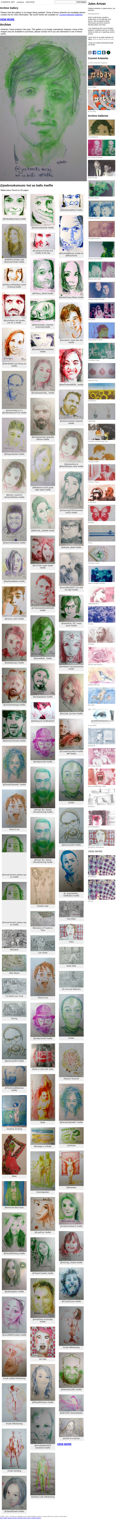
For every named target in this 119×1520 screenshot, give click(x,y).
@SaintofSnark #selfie (14, 1494)
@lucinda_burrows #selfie (71, 694)
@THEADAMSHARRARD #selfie (42, 592)
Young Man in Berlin (101, 339)
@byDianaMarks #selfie (14, 565)
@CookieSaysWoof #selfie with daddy (71, 737)
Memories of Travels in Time (42, 921)
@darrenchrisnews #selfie (14, 726)
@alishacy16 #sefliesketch (42, 712)
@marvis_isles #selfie (14, 603)
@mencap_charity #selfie (71, 1247)
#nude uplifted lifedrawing (14, 1359)
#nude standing (14, 1450)
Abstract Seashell (71, 1061)
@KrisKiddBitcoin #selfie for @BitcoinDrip (71, 236)
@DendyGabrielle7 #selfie (14, 765)
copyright (19, 1518)
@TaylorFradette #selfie (42, 1255)
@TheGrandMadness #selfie (14, 1078)
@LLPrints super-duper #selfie (42, 552)
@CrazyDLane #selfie (71, 1284)
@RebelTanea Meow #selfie (71, 279)
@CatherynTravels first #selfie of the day (42, 243)
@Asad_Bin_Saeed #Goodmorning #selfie (42, 790)
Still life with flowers (101, 663)
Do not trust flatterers (71, 980)
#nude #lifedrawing (14, 1404)
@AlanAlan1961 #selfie (71, 1371)
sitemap (38, 1518)
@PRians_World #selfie (42, 276)
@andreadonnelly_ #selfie (42, 375)
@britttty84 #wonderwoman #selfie (71, 650)
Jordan (71, 781)
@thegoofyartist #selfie (14, 436)
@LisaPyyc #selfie (42, 1215)
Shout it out (14, 810)
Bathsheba (71, 1170)
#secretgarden (42, 1172)
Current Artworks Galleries (71, 15)
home (1, 1518)
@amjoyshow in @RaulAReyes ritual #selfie (71, 447)
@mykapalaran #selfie (42, 680)
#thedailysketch (93, 14)
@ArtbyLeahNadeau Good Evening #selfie (14, 277)
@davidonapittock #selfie (71, 202)
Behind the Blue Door (14, 1195)
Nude (42, 1098)
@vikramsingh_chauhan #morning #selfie (42, 313)
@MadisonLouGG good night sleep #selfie (42, 467)
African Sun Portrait (101, 258)
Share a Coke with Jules (42, 1056)
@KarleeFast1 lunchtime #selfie (42, 342)
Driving (14, 1010)
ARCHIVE (30, 2)
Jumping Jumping (14, 1112)
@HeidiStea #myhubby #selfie (42, 1300)
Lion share (42, 944)
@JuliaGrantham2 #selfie (71, 1209)
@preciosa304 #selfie (14, 1042)
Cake (71, 933)
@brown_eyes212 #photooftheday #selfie (14, 478)
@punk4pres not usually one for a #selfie (14, 308)
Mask (14, 1155)
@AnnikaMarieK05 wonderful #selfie (42, 1428)
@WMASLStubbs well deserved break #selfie (14, 243)
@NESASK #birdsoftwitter (71, 1404)
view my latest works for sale (103, 39)
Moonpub (14, 940)
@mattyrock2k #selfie (42, 744)
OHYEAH (71, 1137)
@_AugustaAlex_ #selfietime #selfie (71, 873)
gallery (6, 1518)
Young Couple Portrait (101, 298)
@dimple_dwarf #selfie (71, 533)
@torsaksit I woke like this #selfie (71, 323)
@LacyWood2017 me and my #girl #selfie (71, 571)
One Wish (71, 910)
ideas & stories (12, 1518)
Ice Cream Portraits (101, 156)
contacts (20, 2)
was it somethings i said (101, 785)
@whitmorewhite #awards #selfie (71, 407)
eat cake (42, 1343)
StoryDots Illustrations (101, 846)
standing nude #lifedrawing (42, 1475)
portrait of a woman (71, 1429)
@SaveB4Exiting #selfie (14, 1233)
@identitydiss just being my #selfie (14, 347)
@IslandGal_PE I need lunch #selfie (71, 611)
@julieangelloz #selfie (14, 1275)
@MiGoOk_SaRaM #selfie (42, 513)
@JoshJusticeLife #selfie (42, 211)
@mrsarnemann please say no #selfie (14, 856)
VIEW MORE (7, 19)
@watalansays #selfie (14, 644)
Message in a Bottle (42, 1137)
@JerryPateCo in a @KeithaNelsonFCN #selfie (14, 392)
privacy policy (27, 1518)
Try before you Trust (14, 987)
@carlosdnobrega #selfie (14, 687)
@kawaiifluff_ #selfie (42, 637)
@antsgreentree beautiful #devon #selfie (42, 419)
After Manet (14, 964)
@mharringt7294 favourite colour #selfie (71, 492)
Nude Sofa (71, 957)
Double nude (42, 887)
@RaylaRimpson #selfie (42, 1383)
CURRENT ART (8, 2)
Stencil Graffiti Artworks (101, 582)
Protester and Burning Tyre (101, 440)
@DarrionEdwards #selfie (14, 523)
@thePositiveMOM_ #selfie (71, 366)
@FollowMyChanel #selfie (14, 207)
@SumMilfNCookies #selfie (14, 1316)
